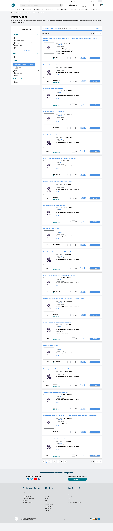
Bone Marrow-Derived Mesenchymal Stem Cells (63, 254)
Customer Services (72, 499)
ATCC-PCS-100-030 (67, 67)
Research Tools (20, 12)
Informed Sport (48, 514)
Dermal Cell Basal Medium (54, 230)
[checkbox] (14, 38)
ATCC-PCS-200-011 (67, 162)
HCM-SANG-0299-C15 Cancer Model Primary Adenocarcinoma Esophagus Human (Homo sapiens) (69, 39)
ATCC (60, 44)
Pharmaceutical (27, 501)
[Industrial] (23, 508)
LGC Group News (49, 501)
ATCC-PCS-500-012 (67, 256)
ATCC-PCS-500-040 (67, 426)
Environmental (27, 504)
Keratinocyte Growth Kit (53, 350)
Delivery (69, 507)
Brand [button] (25, 53)
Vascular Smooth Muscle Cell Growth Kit (60, 397)
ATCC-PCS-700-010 (67, 185)
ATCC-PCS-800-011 (67, 305)
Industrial (26, 508)
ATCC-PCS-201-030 (67, 138)
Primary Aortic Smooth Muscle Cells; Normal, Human (65, 277)
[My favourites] (94, 5)
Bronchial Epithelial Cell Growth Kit (58, 206)
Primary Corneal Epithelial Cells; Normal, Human (63, 183)
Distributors (70, 505)
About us (14, 1)
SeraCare (47, 507)
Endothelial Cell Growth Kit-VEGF (57, 88)
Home (12, 12)
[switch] (17, 68)
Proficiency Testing (28, 510)
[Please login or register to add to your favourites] (67, 58)
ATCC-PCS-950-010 (67, 329)
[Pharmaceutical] (23, 501)
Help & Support (34, 1)
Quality (20, 1)
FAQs (69, 503)
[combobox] (40, 5)
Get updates (76, 487)
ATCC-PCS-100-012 (67, 280)
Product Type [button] (25, 60)
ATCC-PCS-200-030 (67, 232)
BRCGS (46, 511)
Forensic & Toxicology (29, 506)
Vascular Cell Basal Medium (55, 65)
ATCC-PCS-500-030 (67, 376)
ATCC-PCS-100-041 (67, 91)
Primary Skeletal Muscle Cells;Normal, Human (62, 327)
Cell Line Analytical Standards (35, 12)
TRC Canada (48, 516)
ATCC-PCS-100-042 (67, 400)
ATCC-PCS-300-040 (67, 209)
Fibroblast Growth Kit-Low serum (57, 112)
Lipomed (47, 518)
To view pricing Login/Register (83, 58)
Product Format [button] (25, 79)
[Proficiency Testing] (23, 510)
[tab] (26, 34)
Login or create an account (51, 28)
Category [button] (25, 34)
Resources (26, 1)
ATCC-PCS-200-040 (67, 353)
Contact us (41, 1)
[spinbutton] (73, 58)
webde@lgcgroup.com (90, 1)
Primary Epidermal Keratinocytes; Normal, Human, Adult (67, 159)
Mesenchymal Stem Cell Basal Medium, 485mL (62, 374)
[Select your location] (100, 1)
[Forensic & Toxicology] (23, 507)
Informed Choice (49, 512)
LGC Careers (48, 503)
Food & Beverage (28, 503)
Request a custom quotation (74, 511)
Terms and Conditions (54, 527)
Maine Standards (49, 505)
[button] (76, 58)
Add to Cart (94, 58)
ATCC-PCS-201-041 (67, 114)
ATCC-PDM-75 (66, 43)
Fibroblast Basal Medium (53, 136)
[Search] (59, 5)
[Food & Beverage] (23, 503)
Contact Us (70, 501)
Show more (26, 50)
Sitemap (70, 509)
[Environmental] (23, 505)
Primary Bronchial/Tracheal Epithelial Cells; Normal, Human (68, 447)
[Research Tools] (23, 499)
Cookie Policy (73, 527)
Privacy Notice (65, 527)
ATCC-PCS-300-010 (67, 449)
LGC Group (47, 499)
